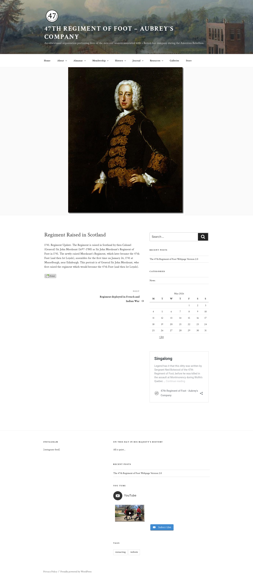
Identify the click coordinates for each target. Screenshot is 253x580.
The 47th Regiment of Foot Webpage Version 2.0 (174, 259)
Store (189, 60)
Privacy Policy (50, 571)
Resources (157, 60)
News (152, 280)
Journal (138, 60)
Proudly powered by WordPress (76, 571)
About (62, 60)
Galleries (174, 60)
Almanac (79, 60)
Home (47, 60)
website (134, 552)
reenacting (120, 552)
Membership (100, 60)
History (120, 60)
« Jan (161, 336)
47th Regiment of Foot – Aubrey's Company (109, 33)
